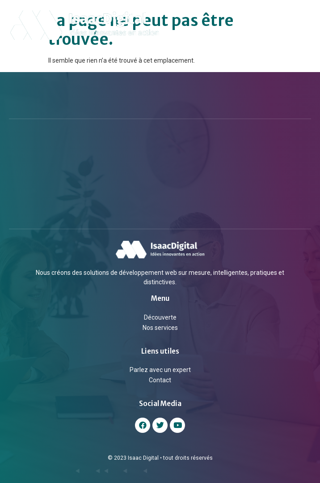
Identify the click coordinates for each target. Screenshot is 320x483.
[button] (303, 25)
